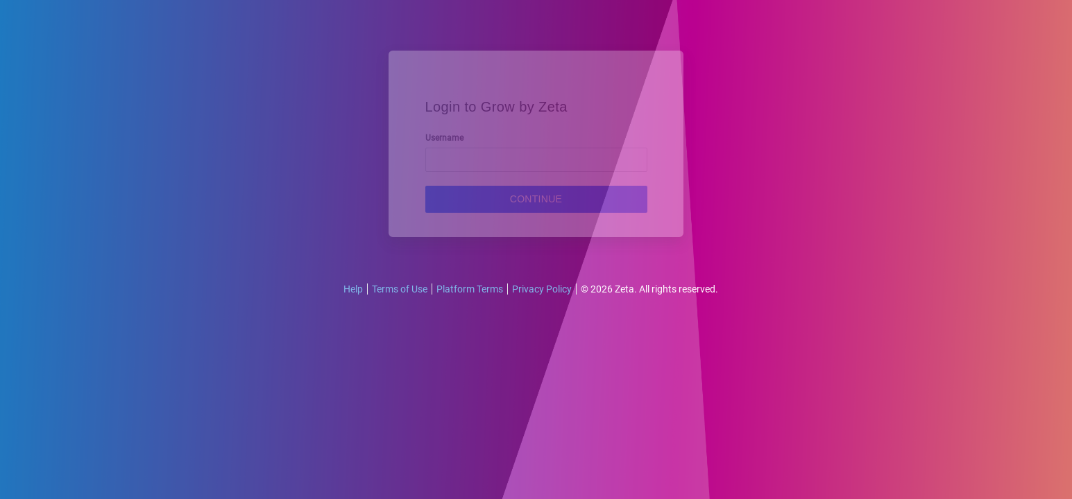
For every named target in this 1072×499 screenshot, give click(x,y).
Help (353, 289)
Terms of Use (399, 289)
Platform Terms (469, 289)
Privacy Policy (542, 289)
